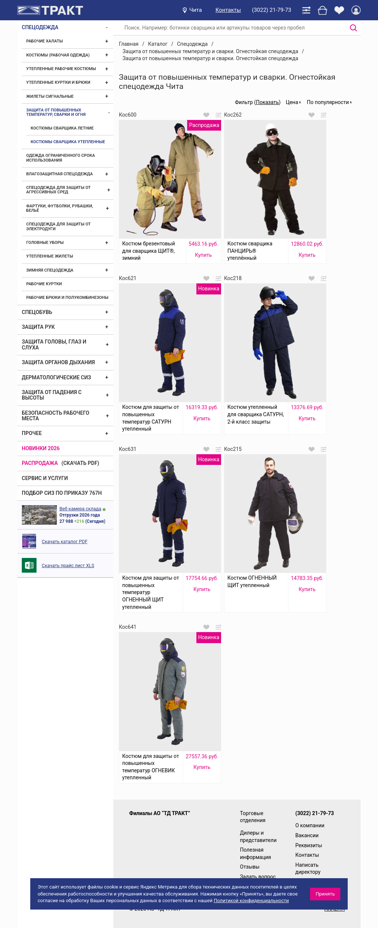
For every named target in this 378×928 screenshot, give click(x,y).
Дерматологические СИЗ (56, 377)
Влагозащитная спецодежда (59, 174)
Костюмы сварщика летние (62, 128)
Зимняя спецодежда (49, 270)
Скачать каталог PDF (64, 541)
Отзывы (250, 867)
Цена (292, 102)
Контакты (228, 10)
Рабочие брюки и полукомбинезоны (67, 297)
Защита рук (38, 327)
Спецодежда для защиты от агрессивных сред (58, 189)
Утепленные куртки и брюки (58, 82)
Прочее (32, 433)
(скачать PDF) (80, 463)
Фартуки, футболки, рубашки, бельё (59, 208)
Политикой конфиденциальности (251, 900)
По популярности (328, 102)
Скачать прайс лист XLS (68, 565)
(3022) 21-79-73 (271, 10)
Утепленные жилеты (49, 256)
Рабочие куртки (44, 284)
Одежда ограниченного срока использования (60, 157)
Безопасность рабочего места (55, 415)
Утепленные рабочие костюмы (61, 68)
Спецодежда (40, 27)
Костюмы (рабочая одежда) (58, 55)
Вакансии (307, 835)
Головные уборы (45, 242)
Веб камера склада (80, 508)
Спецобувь (37, 312)
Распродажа (40, 463)
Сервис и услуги (45, 478)
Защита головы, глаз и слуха (54, 344)
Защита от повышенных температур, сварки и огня (56, 112)
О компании (309, 825)
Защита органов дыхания (58, 362)
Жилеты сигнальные (49, 96)
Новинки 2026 (41, 448)
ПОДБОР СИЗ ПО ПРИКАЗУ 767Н (62, 493)
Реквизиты (308, 845)
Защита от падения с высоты (52, 395)
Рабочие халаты (44, 41)
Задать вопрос (258, 877)
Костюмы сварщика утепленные (68, 141)
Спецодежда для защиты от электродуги (58, 226)
